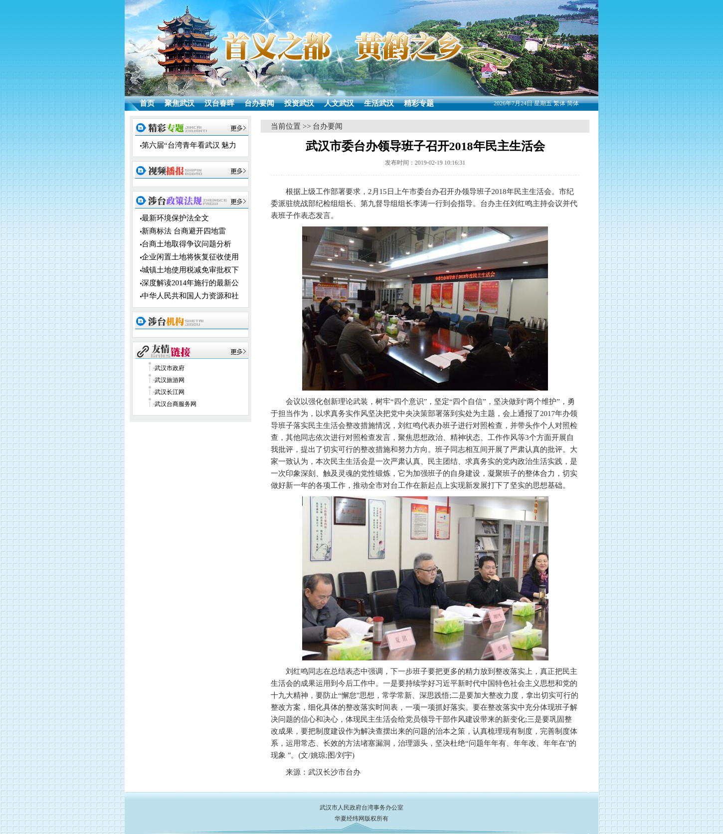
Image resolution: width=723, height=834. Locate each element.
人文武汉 (339, 103)
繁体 (559, 103)
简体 (573, 103)
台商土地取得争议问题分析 (186, 244)
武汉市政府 (169, 368)
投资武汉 (299, 103)
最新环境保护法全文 (175, 218)
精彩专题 (419, 103)
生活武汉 (379, 103)
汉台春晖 (219, 103)
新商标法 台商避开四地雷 (184, 231)
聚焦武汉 (179, 103)
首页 (147, 103)
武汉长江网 (169, 392)
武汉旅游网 (169, 380)
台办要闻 (259, 103)
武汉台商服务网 (175, 404)
